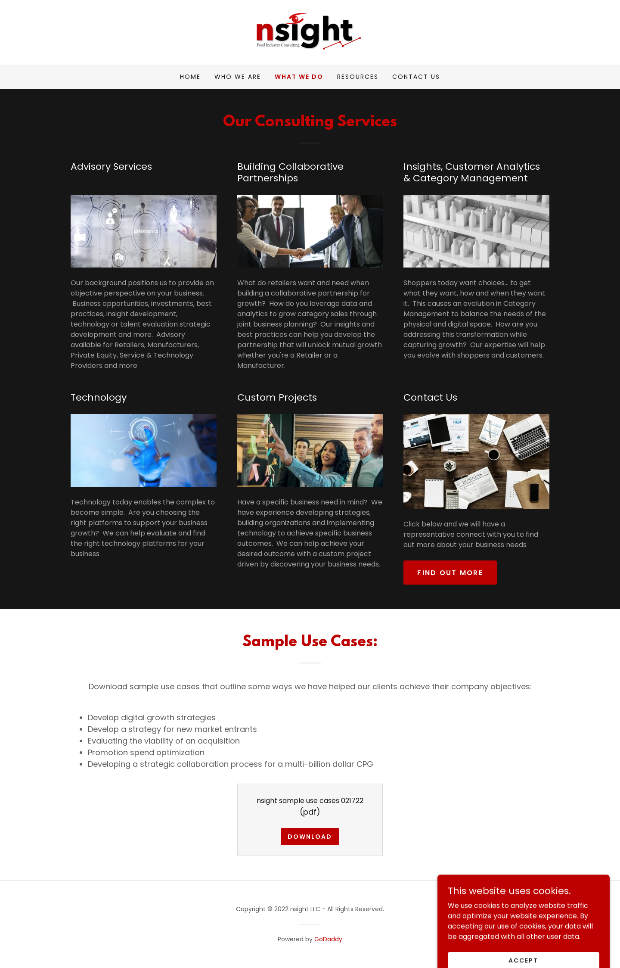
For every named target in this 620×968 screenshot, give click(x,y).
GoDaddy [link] (328, 939)
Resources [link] (357, 76)
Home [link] (190, 76)
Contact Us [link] (416, 76)
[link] (309, 32)
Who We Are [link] (237, 76)
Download (310, 836)
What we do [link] (299, 76)
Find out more (450, 573)
